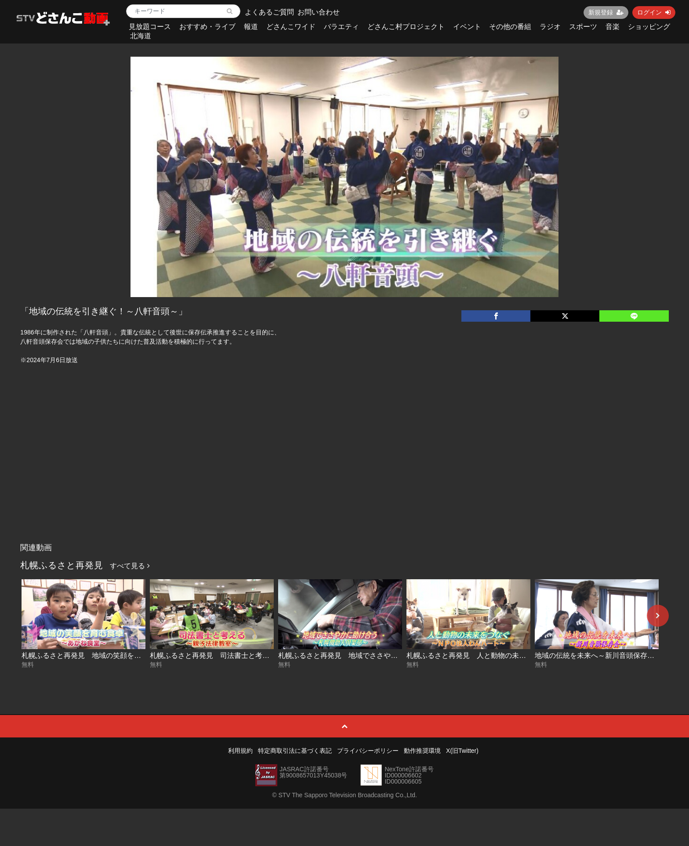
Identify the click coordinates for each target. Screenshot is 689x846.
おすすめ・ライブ (207, 26)
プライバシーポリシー (368, 750)
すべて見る (129, 566)
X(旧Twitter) (462, 750)
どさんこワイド (290, 26)
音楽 (613, 26)
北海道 (140, 36)
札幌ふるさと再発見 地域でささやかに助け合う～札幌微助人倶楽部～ (390, 655)
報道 (251, 26)
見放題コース (150, 26)
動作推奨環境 (422, 750)
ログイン (654, 12)
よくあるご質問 (269, 12)
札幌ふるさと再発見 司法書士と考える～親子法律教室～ (241, 655)
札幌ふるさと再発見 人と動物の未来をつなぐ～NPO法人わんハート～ (519, 655)
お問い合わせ (318, 12)
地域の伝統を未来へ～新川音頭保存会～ (598, 655)
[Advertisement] (344, 472)
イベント (467, 26)
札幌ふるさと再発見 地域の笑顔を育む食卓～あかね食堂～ (116, 655)
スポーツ (583, 26)
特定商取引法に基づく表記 (295, 750)
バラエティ (341, 26)
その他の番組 (510, 26)
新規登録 (606, 12)
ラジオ (550, 26)
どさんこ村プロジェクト (406, 26)
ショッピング (649, 26)
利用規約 (240, 750)
